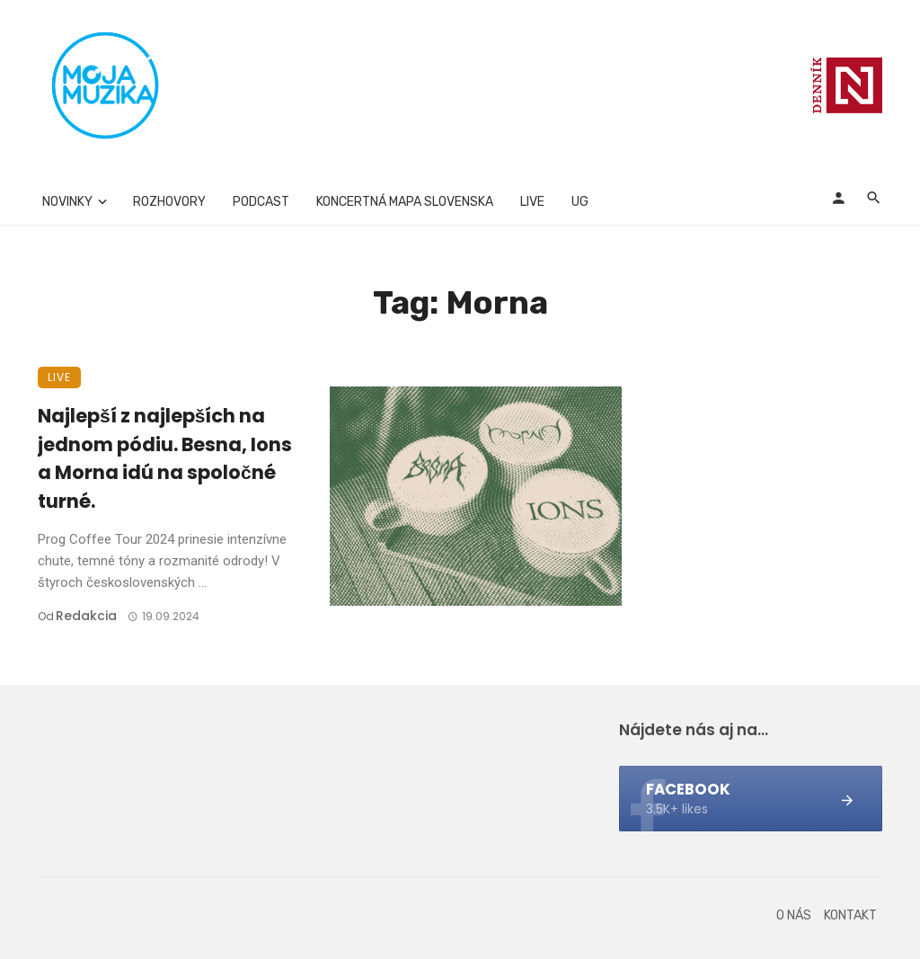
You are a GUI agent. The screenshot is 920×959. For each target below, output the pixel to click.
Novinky (67, 201)
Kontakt (850, 915)
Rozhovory (169, 201)
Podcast (261, 201)
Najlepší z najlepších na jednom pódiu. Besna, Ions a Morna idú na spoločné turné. (165, 458)
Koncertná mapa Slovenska (404, 201)
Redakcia (86, 616)
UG (579, 201)
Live (532, 201)
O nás (793, 915)
